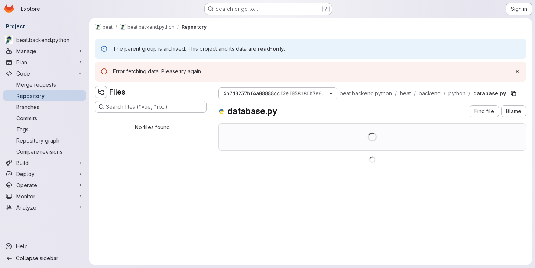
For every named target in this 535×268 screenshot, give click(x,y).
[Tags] (44, 129)
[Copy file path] (513, 93)
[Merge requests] (44, 84)
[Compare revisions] (44, 151)
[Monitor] (44, 196)
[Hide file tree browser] (101, 92)
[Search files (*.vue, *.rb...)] (151, 107)
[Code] (44, 73)
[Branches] (44, 107)
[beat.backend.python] (44, 40)
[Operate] (44, 185)
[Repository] (44, 95)
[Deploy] (44, 174)
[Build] (44, 162)
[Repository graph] (44, 140)
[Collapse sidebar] (44, 258)
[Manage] (44, 51)
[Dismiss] (517, 71)
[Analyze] (44, 207)
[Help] (44, 246)
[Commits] (44, 118)
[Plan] (44, 62)
